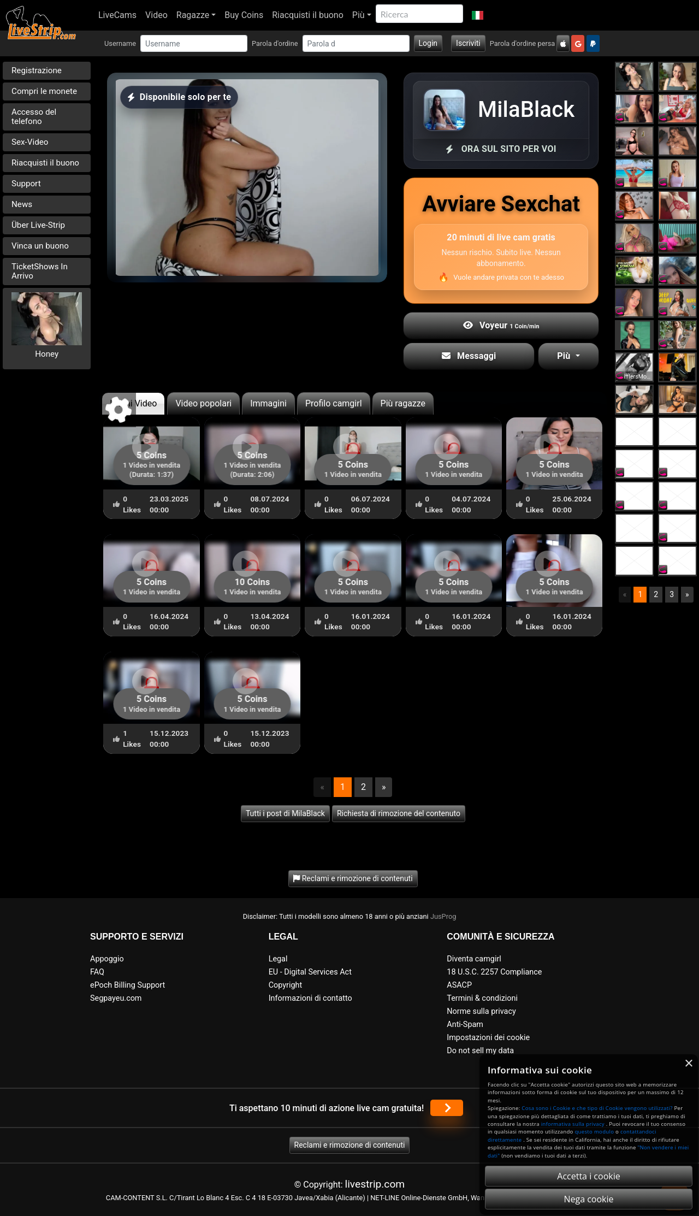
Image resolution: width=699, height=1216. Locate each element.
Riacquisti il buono (307, 15)
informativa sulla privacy (573, 1124)
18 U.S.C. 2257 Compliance (494, 972)
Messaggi (469, 356)
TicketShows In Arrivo (39, 271)
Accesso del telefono (33, 116)
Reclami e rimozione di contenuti (349, 1145)
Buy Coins (243, 15)
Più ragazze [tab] (403, 403)
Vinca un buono (40, 246)
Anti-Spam (465, 1024)
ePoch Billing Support (127, 985)
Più (358, 15)
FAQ (97, 972)
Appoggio (107, 959)
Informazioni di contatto (310, 998)
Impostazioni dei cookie (488, 1037)
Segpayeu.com (116, 998)
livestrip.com (375, 1184)
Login (428, 43)
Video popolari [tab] (203, 403)
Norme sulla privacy (481, 1011)
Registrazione (36, 70)
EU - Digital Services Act (310, 972)
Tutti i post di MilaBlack (285, 813)
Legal (278, 959)
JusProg (443, 916)
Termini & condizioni (482, 998)
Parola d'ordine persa (522, 43)
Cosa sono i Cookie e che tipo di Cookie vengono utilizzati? (597, 1108)
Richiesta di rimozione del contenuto (398, 813)
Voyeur (501, 325)
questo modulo (594, 1131)
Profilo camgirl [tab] (333, 403)
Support (26, 183)
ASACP (459, 985)
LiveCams (117, 15)
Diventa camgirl (474, 959)
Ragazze (192, 15)
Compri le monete (44, 91)
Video (156, 15)
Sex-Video (29, 142)
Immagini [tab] (268, 403)
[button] (477, 15)
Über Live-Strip (38, 225)
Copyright (285, 985)
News (21, 204)
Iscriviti (468, 43)
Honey (46, 354)
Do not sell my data (480, 1050)
